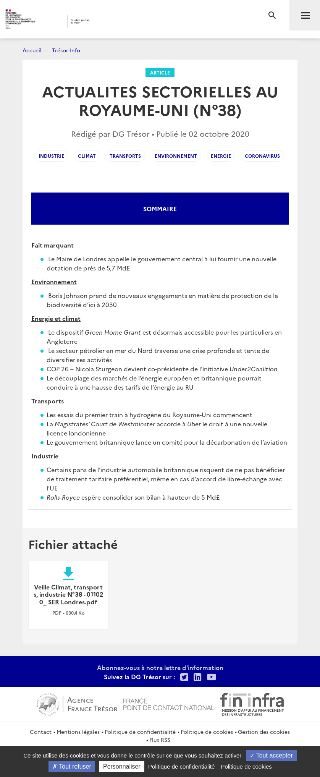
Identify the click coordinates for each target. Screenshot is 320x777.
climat (87, 155)
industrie (51, 155)
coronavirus (262, 155)
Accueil (32, 50)
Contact (41, 731)
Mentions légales (78, 731)
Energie (221, 155)
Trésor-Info (66, 50)
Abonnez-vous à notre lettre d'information (160, 667)
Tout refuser (71, 766)
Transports (125, 155)
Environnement (176, 155)
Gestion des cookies (264, 731)
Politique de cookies (207, 731)
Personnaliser (122, 766)
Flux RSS (159, 739)
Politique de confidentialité (140, 731)
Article (160, 72)
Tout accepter (271, 755)
